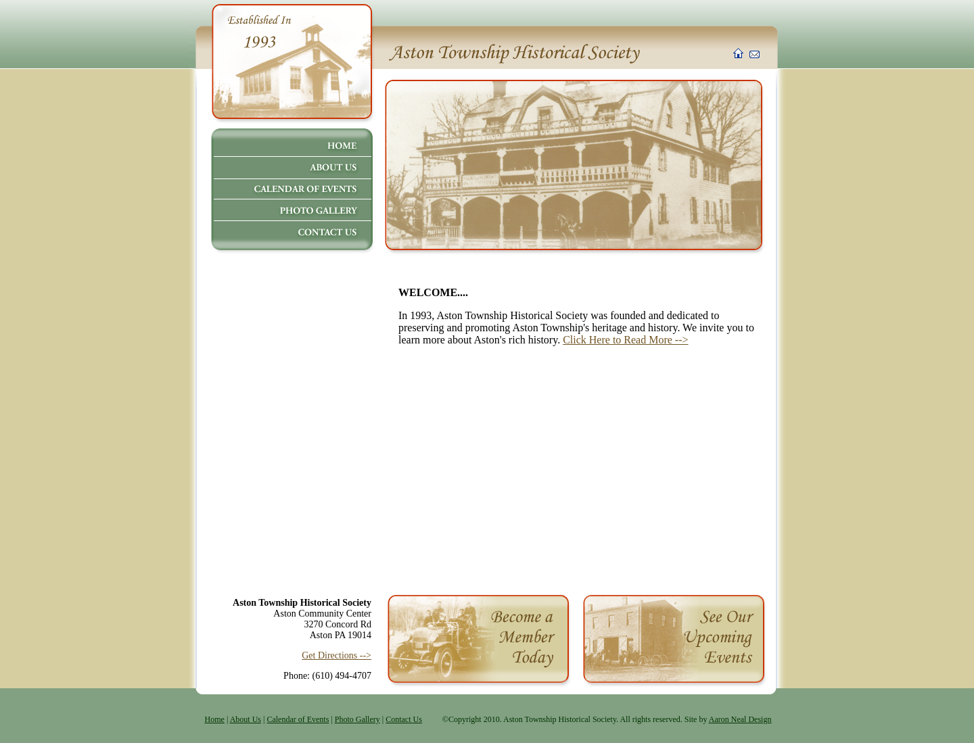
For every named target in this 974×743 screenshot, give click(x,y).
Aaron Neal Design (740, 719)
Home (215, 719)
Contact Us (404, 719)
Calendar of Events (297, 719)
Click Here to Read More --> (625, 339)
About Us (245, 719)
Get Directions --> (336, 655)
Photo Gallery (357, 719)
